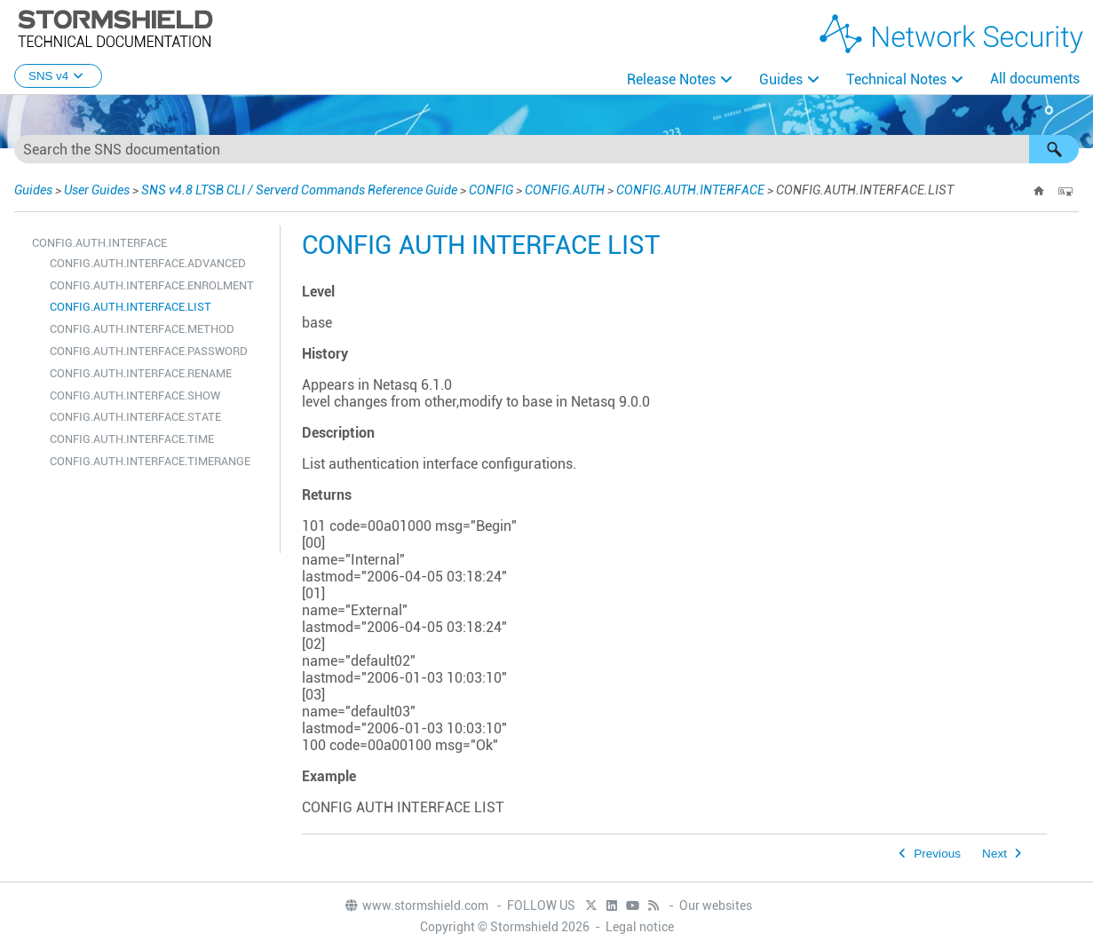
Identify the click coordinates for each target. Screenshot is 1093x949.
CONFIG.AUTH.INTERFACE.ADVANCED (148, 263)
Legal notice (640, 927)
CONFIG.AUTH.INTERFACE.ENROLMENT (152, 285)
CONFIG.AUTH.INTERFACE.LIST (130, 306)
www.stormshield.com (416, 905)
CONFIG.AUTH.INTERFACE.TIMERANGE (150, 461)
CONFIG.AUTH (565, 190)
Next (994, 853)
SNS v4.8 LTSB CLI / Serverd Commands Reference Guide (299, 190)
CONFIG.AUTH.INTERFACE (690, 190)
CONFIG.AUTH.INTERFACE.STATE (135, 416)
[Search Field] (546, 149)
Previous (937, 853)
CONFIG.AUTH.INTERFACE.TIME (132, 439)
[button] (1054, 149)
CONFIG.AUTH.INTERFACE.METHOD (142, 329)
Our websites (715, 905)
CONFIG (491, 190)
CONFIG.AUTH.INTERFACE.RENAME (141, 373)
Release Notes (671, 79)
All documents (1035, 78)
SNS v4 (58, 76)
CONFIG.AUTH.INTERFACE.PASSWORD (149, 351)
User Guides (97, 190)
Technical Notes (896, 79)
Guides (781, 79)
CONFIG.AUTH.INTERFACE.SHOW (135, 395)
